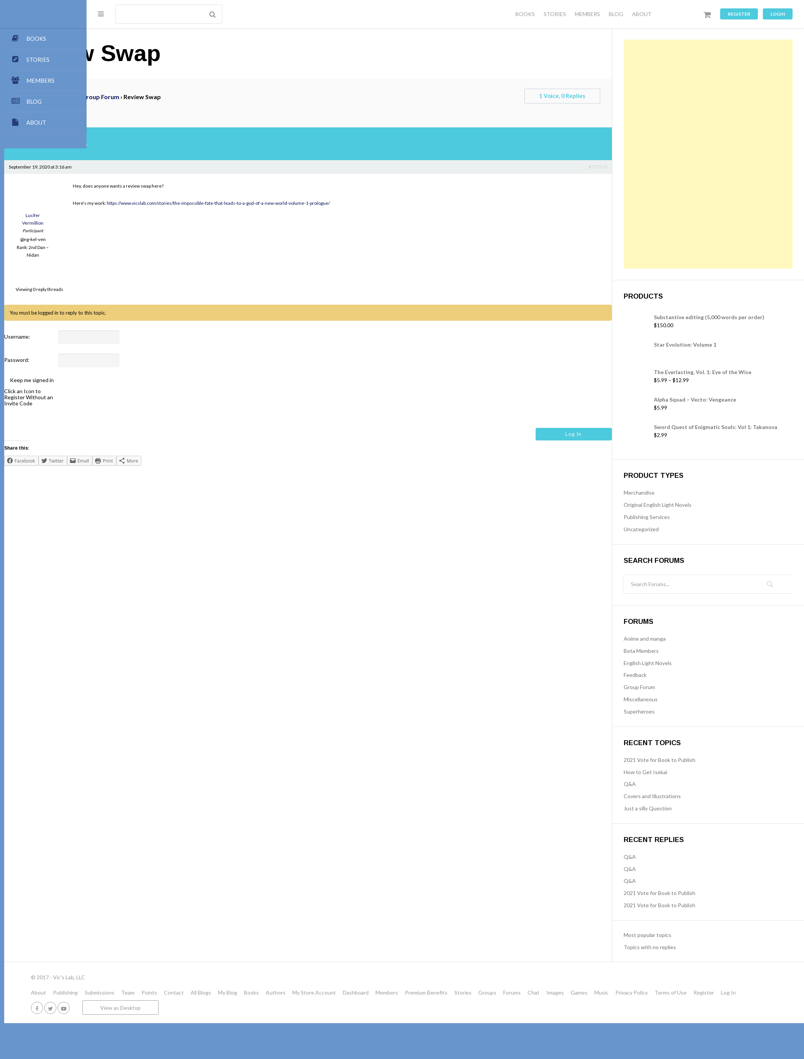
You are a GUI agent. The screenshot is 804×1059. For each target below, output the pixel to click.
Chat (616, 992)
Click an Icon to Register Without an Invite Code (111, 397)
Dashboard (438, 992)
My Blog (309, 992)
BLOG (616, 14)
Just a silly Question (667, 808)
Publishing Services (666, 517)
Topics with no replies (669, 947)
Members (469, 992)
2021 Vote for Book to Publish (679, 760)
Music (684, 992)
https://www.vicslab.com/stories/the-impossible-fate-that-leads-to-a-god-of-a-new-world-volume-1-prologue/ (300, 203)
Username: (99, 337)
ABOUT (642, 14)
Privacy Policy (714, 992)
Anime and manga (664, 638)
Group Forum (183, 96)
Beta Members (660, 651)
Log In (593, 434)
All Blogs (283, 992)
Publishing (147, 992)
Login (777, 14)
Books (333, 992)
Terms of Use (753, 992)
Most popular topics (667, 935)
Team (210, 992)
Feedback (654, 675)
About (120, 992)
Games (661, 992)
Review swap (127, 109)
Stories (545, 992)
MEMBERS (587, 14)
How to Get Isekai (665, 772)
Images (637, 992)
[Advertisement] (680, 154)
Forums (149, 96)
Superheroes (658, 711)
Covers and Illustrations (671, 796)
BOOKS (525, 14)
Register (739, 14)
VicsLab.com (116, 96)
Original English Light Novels (677, 504)
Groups (570, 992)
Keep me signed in (114, 380)
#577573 (617, 167)
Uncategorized (660, 529)
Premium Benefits (508, 992)
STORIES (555, 14)
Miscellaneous (660, 699)
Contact (256, 992)
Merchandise (658, 492)
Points (231, 992)
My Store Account (396, 992)
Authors (358, 992)
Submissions (182, 992)
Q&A (649, 784)
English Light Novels (667, 663)
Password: (99, 360)
